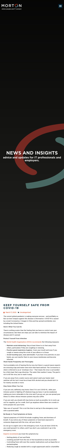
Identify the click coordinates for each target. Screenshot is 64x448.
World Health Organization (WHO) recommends (24, 342)
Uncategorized (25, 312)
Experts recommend (10, 434)
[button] (60, 4)
